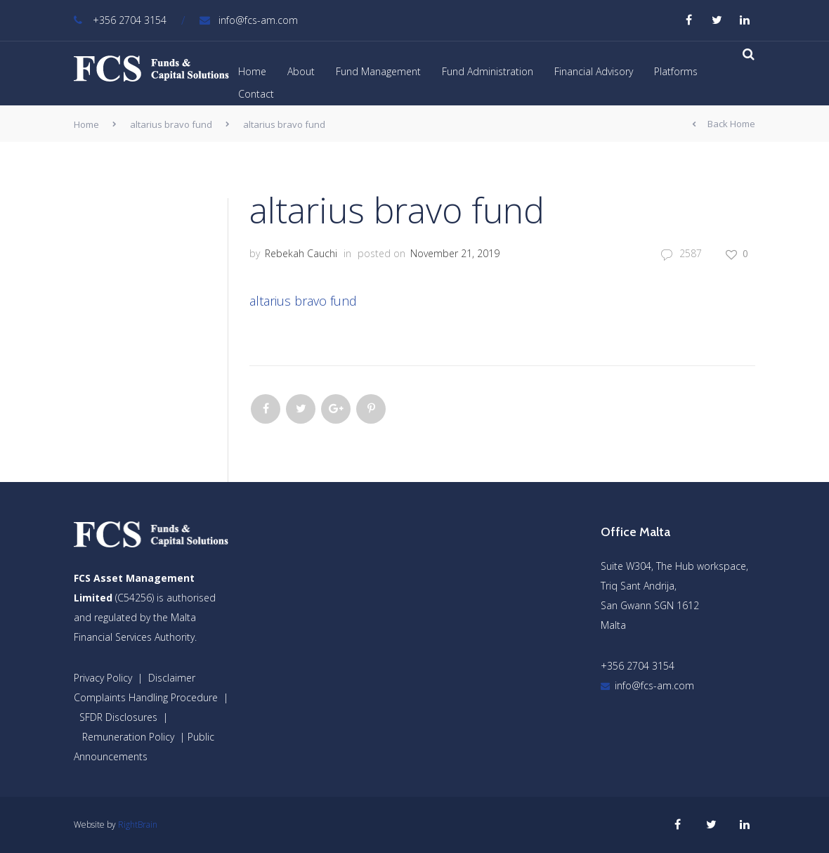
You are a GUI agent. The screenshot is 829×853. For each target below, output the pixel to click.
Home (252, 71)
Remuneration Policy (128, 736)
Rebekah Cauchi (301, 253)
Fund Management (378, 71)
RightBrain (137, 825)
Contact (256, 93)
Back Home (723, 124)
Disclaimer (171, 677)
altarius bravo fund (171, 124)
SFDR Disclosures (118, 717)
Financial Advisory (593, 71)
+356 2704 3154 (120, 20)
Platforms (676, 71)
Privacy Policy (103, 677)
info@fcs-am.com (249, 20)
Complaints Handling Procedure (146, 697)
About (301, 71)
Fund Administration (487, 71)
